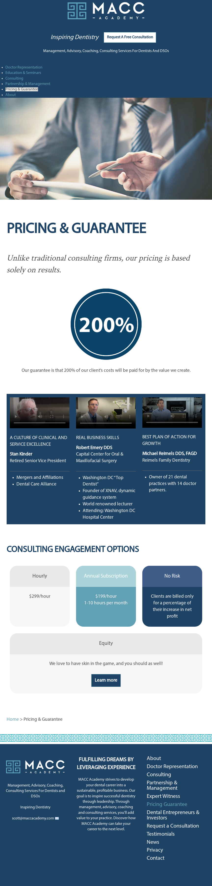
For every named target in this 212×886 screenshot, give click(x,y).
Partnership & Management (27, 84)
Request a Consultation (173, 826)
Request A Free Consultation (130, 37)
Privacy (155, 850)
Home (13, 719)
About (10, 95)
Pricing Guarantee (167, 804)
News (153, 842)
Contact (155, 858)
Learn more (106, 680)
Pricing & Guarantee (21, 89)
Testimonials (161, 834)
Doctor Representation (23, 67)
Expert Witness (163, 796)
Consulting (14, 79)
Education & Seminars (23, 73)
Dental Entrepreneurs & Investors (173, 815)
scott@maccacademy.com (33, 818)
